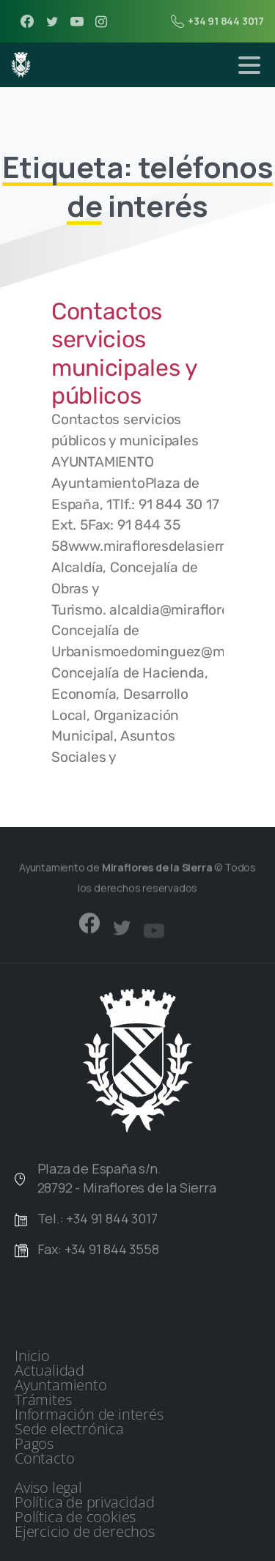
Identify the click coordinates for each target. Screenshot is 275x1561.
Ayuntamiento (61, 1385)
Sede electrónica (69, 1429)
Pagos (34, 1443)
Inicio (32, 1356)
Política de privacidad (85, 1502)
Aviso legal (48, 1487)
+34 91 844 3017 (217, 21)
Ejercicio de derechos (85, 1531)
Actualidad (49, 1370)
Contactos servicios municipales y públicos (124, 353)
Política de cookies (75, 1517)
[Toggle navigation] (249, 65)
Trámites (43, 1400)
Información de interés (89, 1414)
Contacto (44, 1458)
